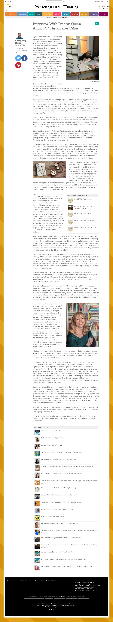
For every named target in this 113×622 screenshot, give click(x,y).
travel (66, 14)
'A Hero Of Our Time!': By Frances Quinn (57, 489)
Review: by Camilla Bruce (50, 439)
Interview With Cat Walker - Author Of (54, 510)
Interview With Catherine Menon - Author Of (58, 475)
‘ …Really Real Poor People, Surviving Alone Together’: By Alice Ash (64, 468)
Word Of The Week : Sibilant (80, 215)
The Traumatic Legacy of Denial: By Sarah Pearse (59, 453)
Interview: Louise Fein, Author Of (53, 553)
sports (75, 14)
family (57, 14)
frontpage (11, 14)
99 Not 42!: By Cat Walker (50, 518)
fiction (103, 14)
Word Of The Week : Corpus (80, 200)
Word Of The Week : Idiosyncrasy (82, 229)
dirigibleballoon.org (47, 598)
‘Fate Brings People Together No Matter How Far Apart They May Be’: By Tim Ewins (66, 532)
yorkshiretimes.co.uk (83, 598)
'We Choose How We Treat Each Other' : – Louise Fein (60, 560)
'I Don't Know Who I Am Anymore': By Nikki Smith (59, 503)
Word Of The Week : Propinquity (81, 222)
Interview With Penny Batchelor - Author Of (58, 539)
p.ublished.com (78, 596)
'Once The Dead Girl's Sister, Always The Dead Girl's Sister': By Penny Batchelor (66, 546)
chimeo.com (27, 598)
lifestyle (47, 14)
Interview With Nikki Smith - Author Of (55, 496)
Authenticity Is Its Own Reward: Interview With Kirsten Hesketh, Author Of (65, 567)
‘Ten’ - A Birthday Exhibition (81, 207)
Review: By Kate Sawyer (50, 432)
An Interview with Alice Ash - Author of (55, 461)
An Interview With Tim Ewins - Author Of (56, 525)
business (22, 14)
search (64, 1)
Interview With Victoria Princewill (48, 446)
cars (38, 14)
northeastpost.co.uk (71, 598)
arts (31, 14)
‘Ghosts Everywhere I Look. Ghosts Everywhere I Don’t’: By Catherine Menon (66, 482)
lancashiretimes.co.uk (59, 598)
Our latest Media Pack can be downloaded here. (56, 610)
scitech (84, 14)
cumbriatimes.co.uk (36, 598)
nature (94, 14)
